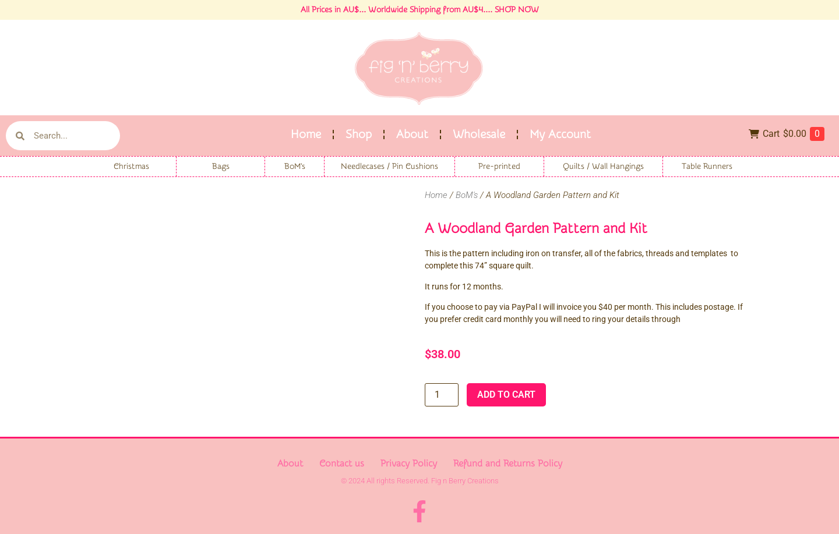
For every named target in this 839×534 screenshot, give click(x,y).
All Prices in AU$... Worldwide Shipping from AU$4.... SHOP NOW (420, 10)
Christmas (131, 166)
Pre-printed (499, 166)
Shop (359, 134)
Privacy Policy (408, 463)
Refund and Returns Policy (507, 463)
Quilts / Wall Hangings (603, 166)
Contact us (341, 463)
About (412, 134)
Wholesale (479, 134)
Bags (221, 166)
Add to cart (506, 394)
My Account (560, 134)
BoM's (294, 166)
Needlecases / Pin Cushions (389, 166)
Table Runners (707, 166)
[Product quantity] (442, 394)
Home (306, 134)
